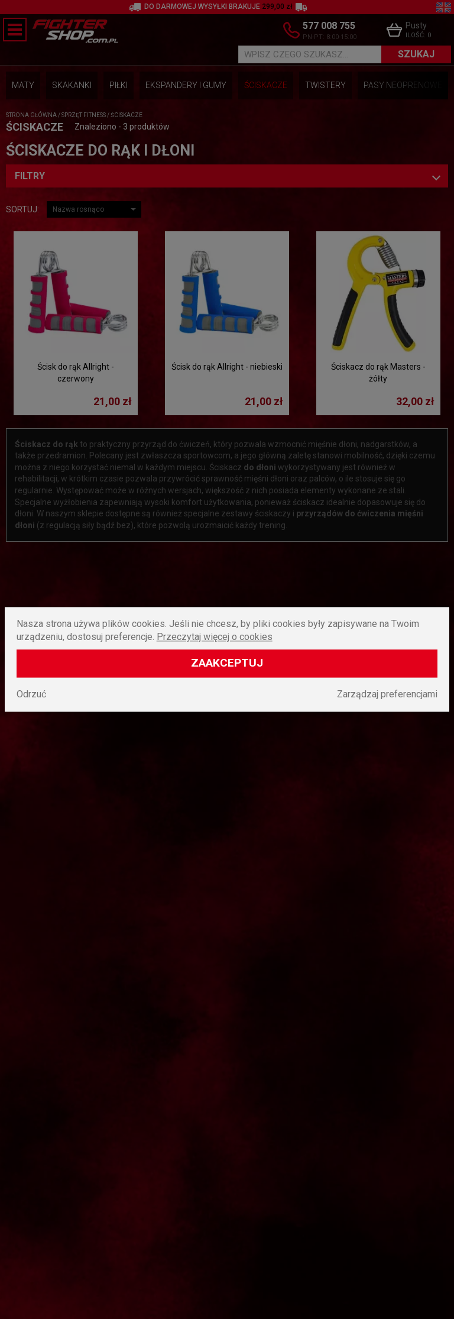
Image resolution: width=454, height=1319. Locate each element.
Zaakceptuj (227, 663)
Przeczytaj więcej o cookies (215, 637)
